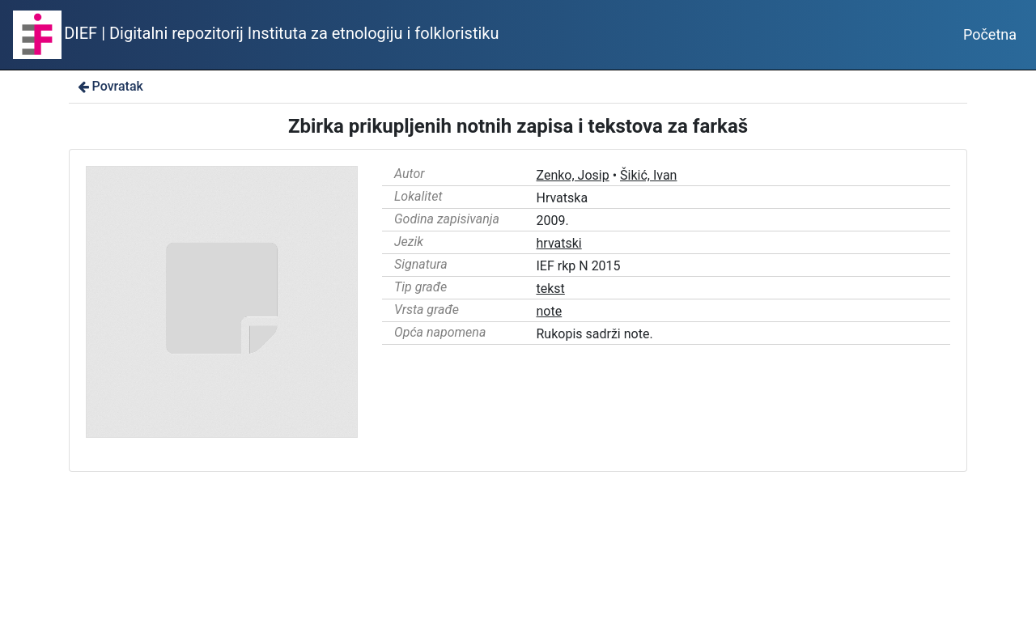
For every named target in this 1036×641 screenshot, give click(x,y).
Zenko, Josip (573, 175)
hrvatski (559, 243)
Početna (990, 34)
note (550, 311)
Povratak (109, 86)
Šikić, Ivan (648, 175)
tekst (551, 288)
